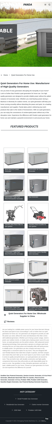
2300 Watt (18, 410)
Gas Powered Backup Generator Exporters (33, 382)
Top (46, 418)
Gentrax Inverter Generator (32, 375)
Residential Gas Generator (16, 404)
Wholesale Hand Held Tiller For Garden (21, 377)
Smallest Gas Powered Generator (12, 375)
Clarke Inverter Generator (41, 404)
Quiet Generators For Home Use (22, 75)
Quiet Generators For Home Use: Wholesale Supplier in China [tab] (25, 315)
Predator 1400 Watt (35, 410)
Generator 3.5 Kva (14, 380)
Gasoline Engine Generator (10, 382)
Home (6, 75)
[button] (45, 5)
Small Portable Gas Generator (28, 399)
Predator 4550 (25, 380)
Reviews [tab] (9, 321)
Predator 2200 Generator (39, 380)
